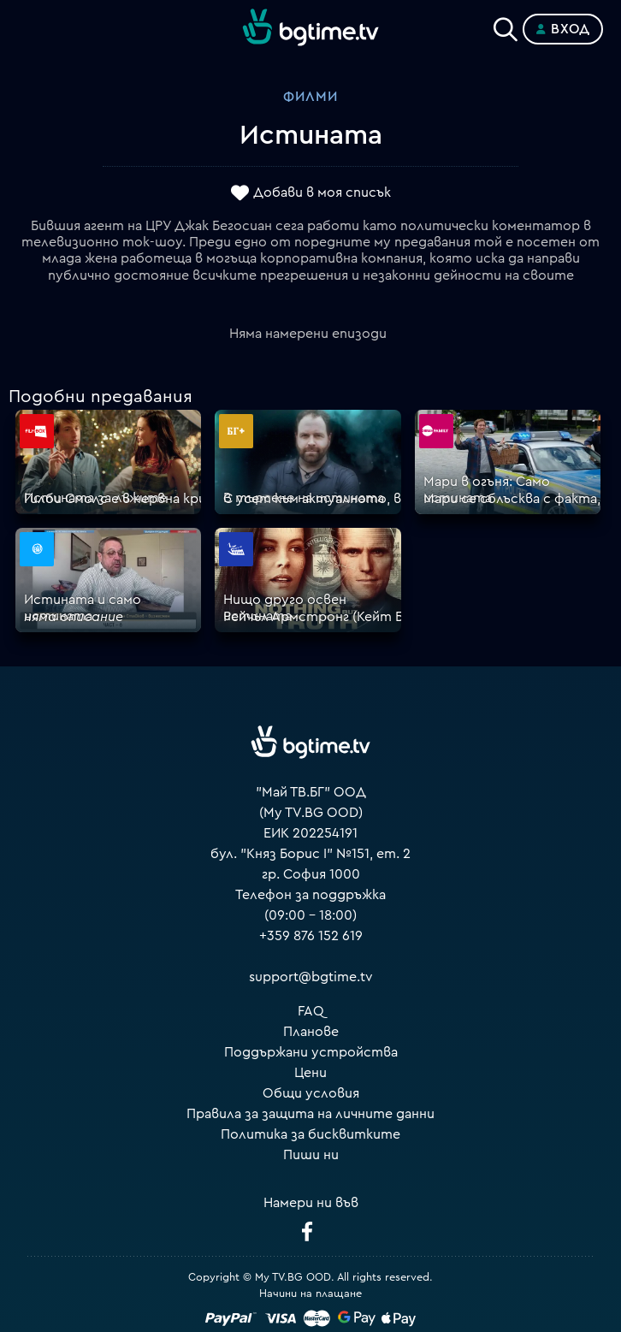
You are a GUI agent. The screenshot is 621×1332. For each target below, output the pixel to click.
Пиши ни (311, 1155)
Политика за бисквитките (310, 1134)
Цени (310, 1073)
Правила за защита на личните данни (310, 1114)
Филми (310, 97)
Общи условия (311, 1093)
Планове (311, 1032)
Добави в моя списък (322, 192)
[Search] (506, 25)
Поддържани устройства (311, 1052)
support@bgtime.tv (311, 977)
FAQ (311, 1011)
